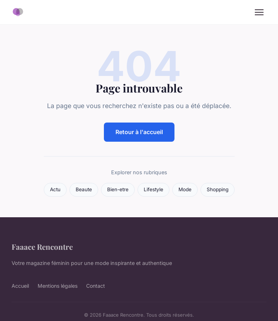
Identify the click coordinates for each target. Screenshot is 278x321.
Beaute (84, 189)
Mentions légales (57, 286)
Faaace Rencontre (42, 246)
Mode (184, 189)
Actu (55, 189)
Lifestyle (153, 189)
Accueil (20, 286)
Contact (95, 286)
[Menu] (259, 12)
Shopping (217, 189)
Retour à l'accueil (139, 132)
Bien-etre (118, 189)
